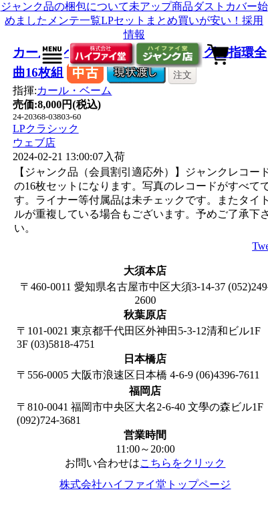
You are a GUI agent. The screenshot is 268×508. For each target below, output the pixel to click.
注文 (182, 74)
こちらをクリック (182, 463)
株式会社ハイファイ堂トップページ (145, 484)
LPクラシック (46, 128)
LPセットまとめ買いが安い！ (171, 20)
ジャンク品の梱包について (65, 6)
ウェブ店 (34, 142)
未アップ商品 (161, 6)
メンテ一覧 (74, 20)
